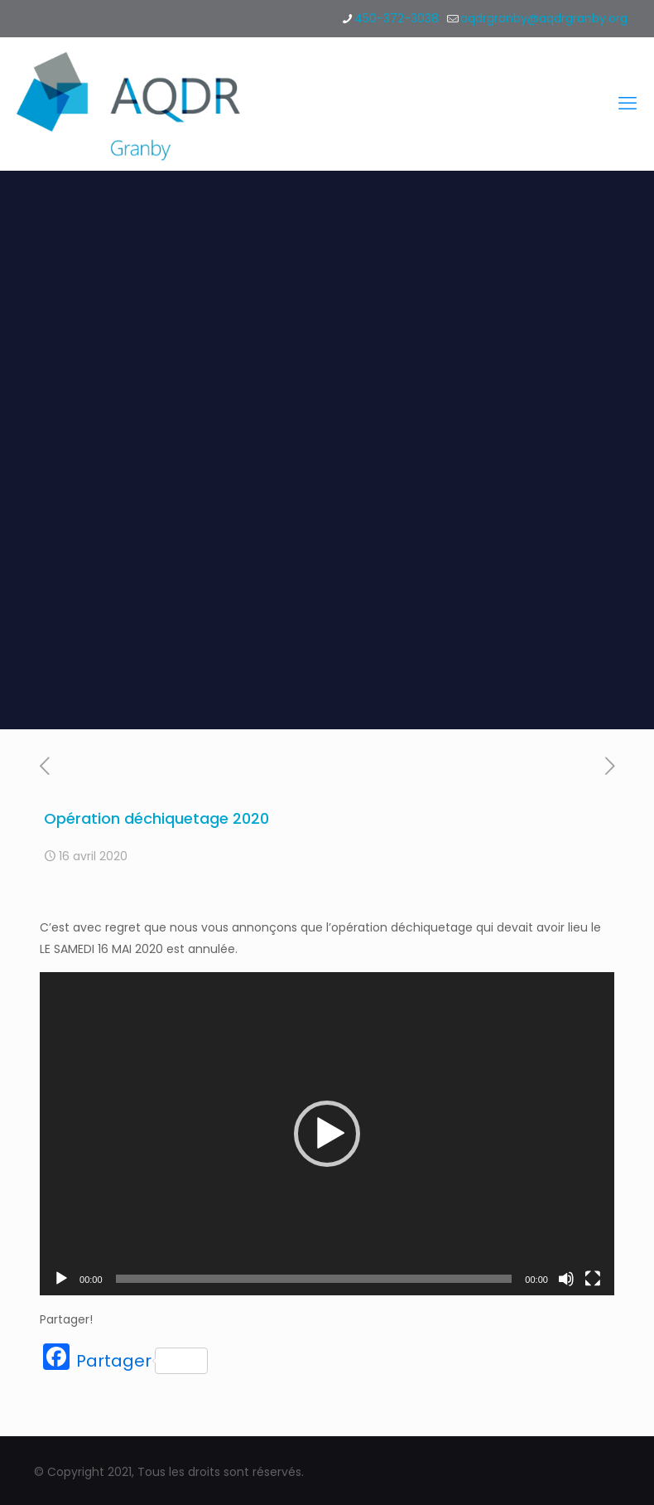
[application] (327, 1133)
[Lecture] (61, 1278)
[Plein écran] (592, 1278)
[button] (327, 1134)
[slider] (314, 1279)
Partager (142, 1361)
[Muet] (566, 1278)
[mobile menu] (627, 104)
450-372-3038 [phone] (396, 18)
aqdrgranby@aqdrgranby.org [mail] (544, 18)
